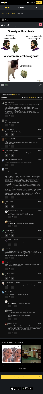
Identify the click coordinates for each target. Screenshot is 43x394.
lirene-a (7, 120)
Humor (13, 13)
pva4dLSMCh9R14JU (10, 282)
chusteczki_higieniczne (11, 159)
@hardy (10, 213)
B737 (6, 168)
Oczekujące (21, 7)
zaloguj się (14, 94)
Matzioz (10, 323)
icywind (7, 230)
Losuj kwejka (40, 377)
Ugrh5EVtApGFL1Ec (13, 210)
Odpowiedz (39, 102)
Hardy (6, 201)
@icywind (10, 242)
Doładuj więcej (21, 369)
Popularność (39, 97)
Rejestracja (38, 2)
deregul (10, 310)
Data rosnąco (25, 97)
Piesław (7, 129)
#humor (7, 26)
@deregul (10, 325)
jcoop (6, 248)
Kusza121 (10, 239)
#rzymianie (12, 26)
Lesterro (10, 301)
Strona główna (5, 13)
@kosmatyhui (11, 223)
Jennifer (7, 291)
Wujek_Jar (7, 138)
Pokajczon (7, 273)
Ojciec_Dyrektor (9, 150)
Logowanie (32, 2)
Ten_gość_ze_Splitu (10, 102)
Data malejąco (32, 97)
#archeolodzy (18, 26)
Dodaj (7, 7)
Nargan (7, 262)
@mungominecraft (13, 303)
